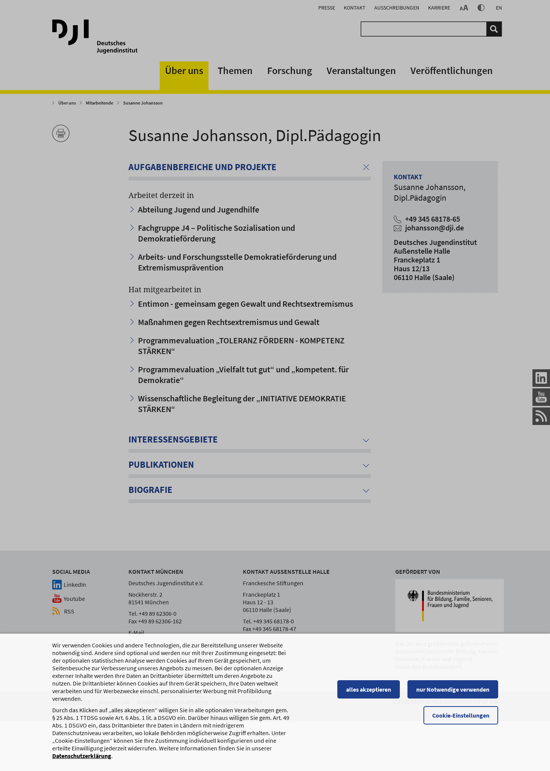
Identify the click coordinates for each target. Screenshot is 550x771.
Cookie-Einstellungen (460, 719)
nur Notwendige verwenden (452, 693)
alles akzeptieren (368, 693)
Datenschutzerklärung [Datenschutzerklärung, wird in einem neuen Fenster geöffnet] (81, 759)
